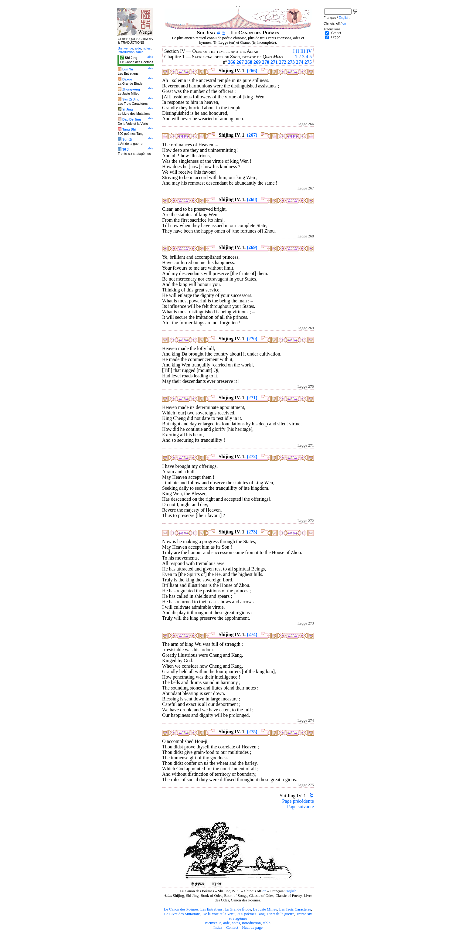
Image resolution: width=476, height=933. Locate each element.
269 (257, 62)
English (290, 891)
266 (231, 62)
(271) (252, 397)
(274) (252, 634)
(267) (252, 135)
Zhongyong (131, 89)
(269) (252, 247)
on (265, 891)
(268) (252, 199)
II (297, 51)
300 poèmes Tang (251, 914)
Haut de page (252, 927)
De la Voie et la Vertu (219, 914)
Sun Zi (127, 139)
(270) (252, 338)
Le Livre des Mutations (182, 914)
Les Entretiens (211, 909)
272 (282, 62)
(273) (252, 531)
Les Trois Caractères (295, 909)
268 (248, 62)
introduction (251, 923)
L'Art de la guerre (280, 914)
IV (309, 51)
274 (299, 62)
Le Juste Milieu (265, 909)
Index (217, 927)
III (302, 51)
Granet (336, 33)
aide (226, 923)
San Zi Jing (131, 99)
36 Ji (126, 149)
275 (308, 62)
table (266, 923)
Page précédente (298, 801)
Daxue (127, 79)
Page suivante (300, 806)
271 (274, 62)
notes (236, 923)
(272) (252, 456)
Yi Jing (127, 109)
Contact (232, 927)
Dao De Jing (131, 119)
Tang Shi (129, 129)
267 (240, 62)
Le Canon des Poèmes (181, 909)
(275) (252, 731)
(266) (252, 70)
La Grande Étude (238, 909)
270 (265, 62)
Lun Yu (127, 69)
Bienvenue (213, 923)
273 (291, 62)
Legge (335, 37)
